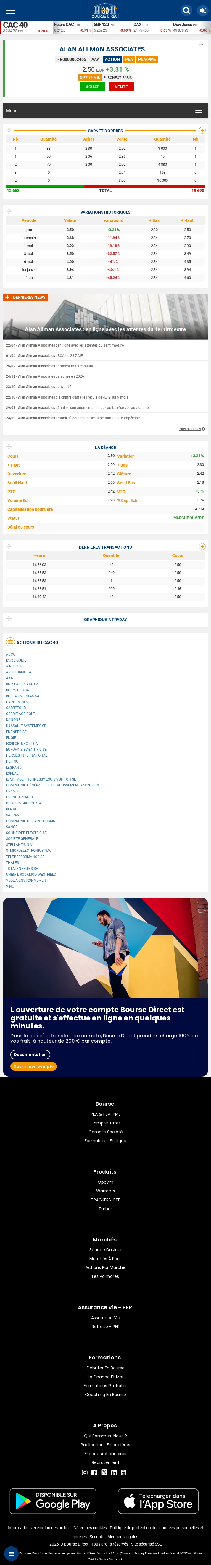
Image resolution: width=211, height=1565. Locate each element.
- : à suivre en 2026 (45, 376)
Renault (13, 809)
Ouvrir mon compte (33, 1066)
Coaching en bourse (105, 1394)
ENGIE (11, 738)
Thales (12, 863)
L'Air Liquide (16, 660)
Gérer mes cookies (90, 1527)
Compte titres (106, 1123)
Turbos (106, 1209)
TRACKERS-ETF (105, 1200)
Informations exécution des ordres (39, 1527)
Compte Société (105, 1132)
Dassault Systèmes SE (26, 726)
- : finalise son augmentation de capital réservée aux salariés (78, 408)
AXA (9, 678)
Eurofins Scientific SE (26, 749)
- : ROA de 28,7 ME (44, 356)
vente (121, 86)
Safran (13, 815)
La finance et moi (105, 1377)
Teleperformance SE (25, 857)
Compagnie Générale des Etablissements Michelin (52, 785)
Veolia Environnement (27, 880)
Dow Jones (182, 24)
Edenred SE (16, 732)
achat (92, 86)
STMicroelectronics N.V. (28, 851)
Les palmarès (105, 1276)
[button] (186, 10)
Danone (13, 720)
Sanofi (12, 827)
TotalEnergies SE (22, 869)
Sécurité (97, 1536)
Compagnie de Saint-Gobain (31, 821)
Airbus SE (14, 666)
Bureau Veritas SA (22, 696)
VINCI (10, 886)
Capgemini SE (18, 702)
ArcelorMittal (19, 672)
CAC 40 (15, 25)
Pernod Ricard (19, 797)
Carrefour (16, 708)
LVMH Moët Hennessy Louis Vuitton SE (41, 779)
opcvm (105, 1182)
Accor (11, 654)
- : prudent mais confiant (49, 366)
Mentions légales (122, 1536)
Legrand (14, 768)
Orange (13, 791)
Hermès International (26, 755)
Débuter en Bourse (106, 1368)
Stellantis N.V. (19, 845)
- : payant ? (39, 387)
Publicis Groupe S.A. (24, 803)
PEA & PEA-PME (106, 1114)
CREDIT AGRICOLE (20, 714)
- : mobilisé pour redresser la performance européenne (73, 418)
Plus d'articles (190, 429)
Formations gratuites (106, 1386)
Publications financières (105, 1445)
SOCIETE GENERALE (22, 839)
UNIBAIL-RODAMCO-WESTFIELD (31, 874)
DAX (137, 24)
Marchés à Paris (105, 1259)
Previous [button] (56, 27)
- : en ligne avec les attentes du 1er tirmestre (65, 345)
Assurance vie (105, 1318)
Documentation (30, 1054)
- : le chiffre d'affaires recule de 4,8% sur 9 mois (67, 397)
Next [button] (208, 27)
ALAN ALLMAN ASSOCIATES (102, 49)
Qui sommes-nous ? (105, 1436)
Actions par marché (105, 1267)
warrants (105, 1191)
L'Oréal (12, 773)
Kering (12, 761)
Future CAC (64, 24)
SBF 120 (101, 24)
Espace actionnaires (105, 1454)
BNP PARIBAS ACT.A (22, 684)
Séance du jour (105, 1250)
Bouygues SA (17, 690)
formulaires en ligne (105, 1141)
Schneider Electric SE (26, 833)
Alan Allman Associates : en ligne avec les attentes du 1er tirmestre (105, 329)
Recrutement (106, 1462)
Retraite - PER (106, 1327)
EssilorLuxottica (22, 744)
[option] (72, 27)
